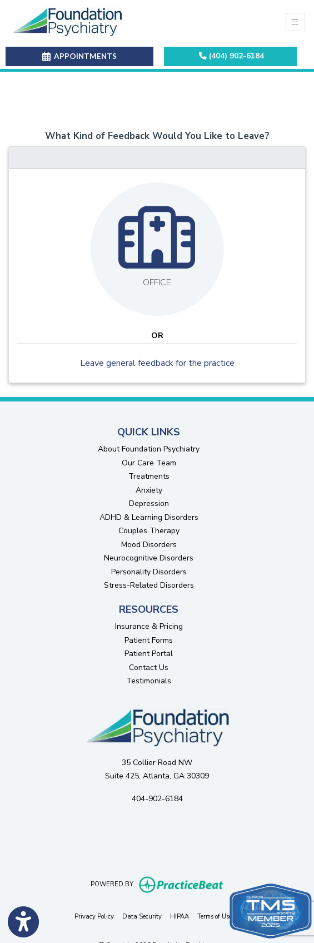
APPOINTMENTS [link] (79, 56)
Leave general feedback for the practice (157, 363)
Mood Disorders (149, 544)
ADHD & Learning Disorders (148, 517)
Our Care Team (149, 463)
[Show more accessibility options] (23, 922)
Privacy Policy (94, 916)
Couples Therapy (149, 530)
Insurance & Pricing (149, 626)
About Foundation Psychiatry (149, 449)
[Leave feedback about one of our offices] (157, 249)
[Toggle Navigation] (295, 22)
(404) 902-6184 (231, 56)
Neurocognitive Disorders (148, 558)
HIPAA (179, 916)
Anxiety (149, 490)
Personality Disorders (149, 572)
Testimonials (148, 681)
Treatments (149, 476)
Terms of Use (214, 916)
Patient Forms (148, 640)
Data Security (142, 916)
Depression (149, 503)
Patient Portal (148, 653)
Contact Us (148, 667)
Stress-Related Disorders (149, 585)
